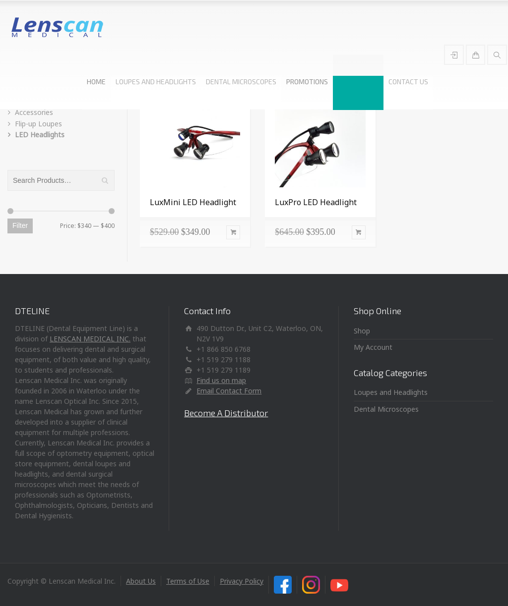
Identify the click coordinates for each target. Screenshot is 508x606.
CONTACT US (408, 81)
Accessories (34, 112)
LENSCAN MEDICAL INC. (90, 338)
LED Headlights (39, 134)
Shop (362, 330)
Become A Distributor (226, 412)
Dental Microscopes (386, 409)
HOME (96, 81)
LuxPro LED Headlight (316, 202)
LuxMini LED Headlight (193, 202)
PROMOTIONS (307, 81)
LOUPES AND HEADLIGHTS (156, 81)
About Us (141, 581)
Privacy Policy (241, 581)
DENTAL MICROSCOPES (241, 81)
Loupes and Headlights (391, 392)
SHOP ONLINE (358, 81)
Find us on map (221, 380)
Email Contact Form (228, 390)
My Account (373, 347)
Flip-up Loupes (38, 123)
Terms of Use (187, 581)
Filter (20, 225)
